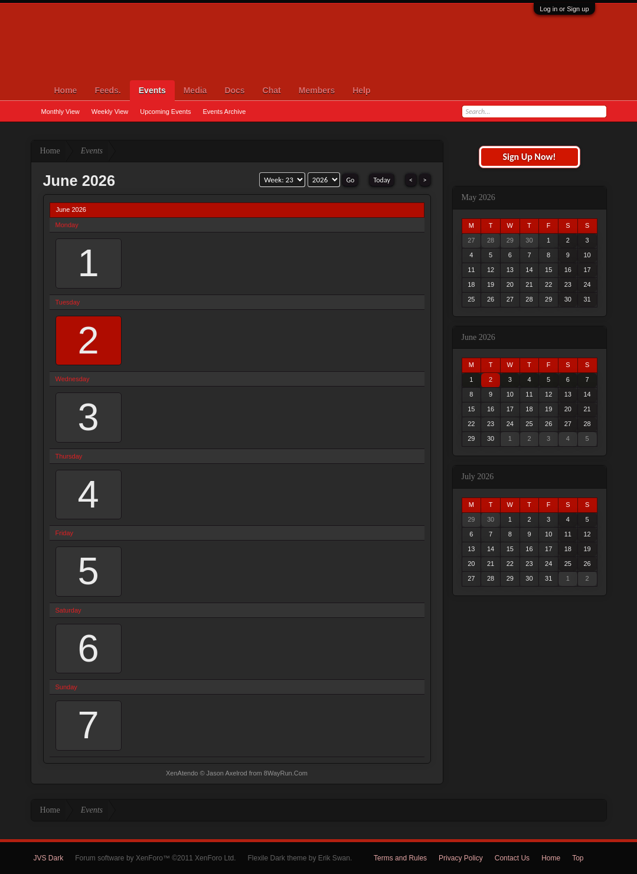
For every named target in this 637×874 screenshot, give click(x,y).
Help (361, 90)
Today (381, 180)
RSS (600, 858)
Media (195, 90)
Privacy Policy (461, 858)
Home (65, 90)
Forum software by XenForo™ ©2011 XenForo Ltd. (155, 858)
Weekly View (110, 111)
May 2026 (478, 197)
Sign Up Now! (529, 156)
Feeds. (107, 90)
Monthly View (60, 111)
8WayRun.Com (286, 773)
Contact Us (512, 858)
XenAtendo (182, 773)
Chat (272, 90)
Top (577, 858)
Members (317, 90)
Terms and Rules (400, 858)
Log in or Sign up (564, 8)
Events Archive (224, 111)
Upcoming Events (165, 111)
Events (152, 90)
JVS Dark (49, 858)
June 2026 (478, 337)
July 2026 (478, 476)
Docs (234, 90)
